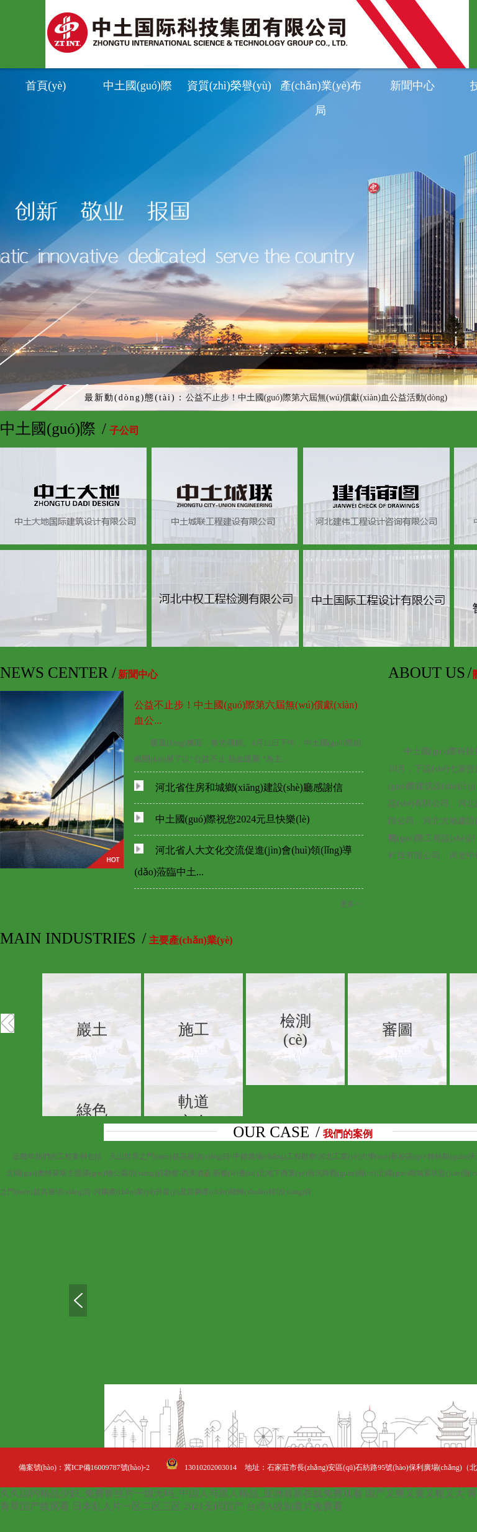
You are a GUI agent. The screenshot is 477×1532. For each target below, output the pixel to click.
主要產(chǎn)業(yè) (190, 940)
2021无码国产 (213, 1506)
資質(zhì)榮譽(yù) (229, 85)
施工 (193, 1029)
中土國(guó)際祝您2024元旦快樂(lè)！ (221, 819)
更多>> (351, 903)
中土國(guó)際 (137, 85)
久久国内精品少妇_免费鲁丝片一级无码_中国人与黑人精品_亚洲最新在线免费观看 (181, 1493)
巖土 (91, 1029)
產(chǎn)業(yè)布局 (320, 88)
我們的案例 (348, 1134)
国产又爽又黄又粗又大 (415, 1493)
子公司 (124, 430)
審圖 (397, 1029)
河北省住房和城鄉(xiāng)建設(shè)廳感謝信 (238, 787)
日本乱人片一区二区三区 (126, 1506)
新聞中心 (412, 85)
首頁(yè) (45, 85)
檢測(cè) (295, 1030)
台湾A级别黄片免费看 (294, 1506)
